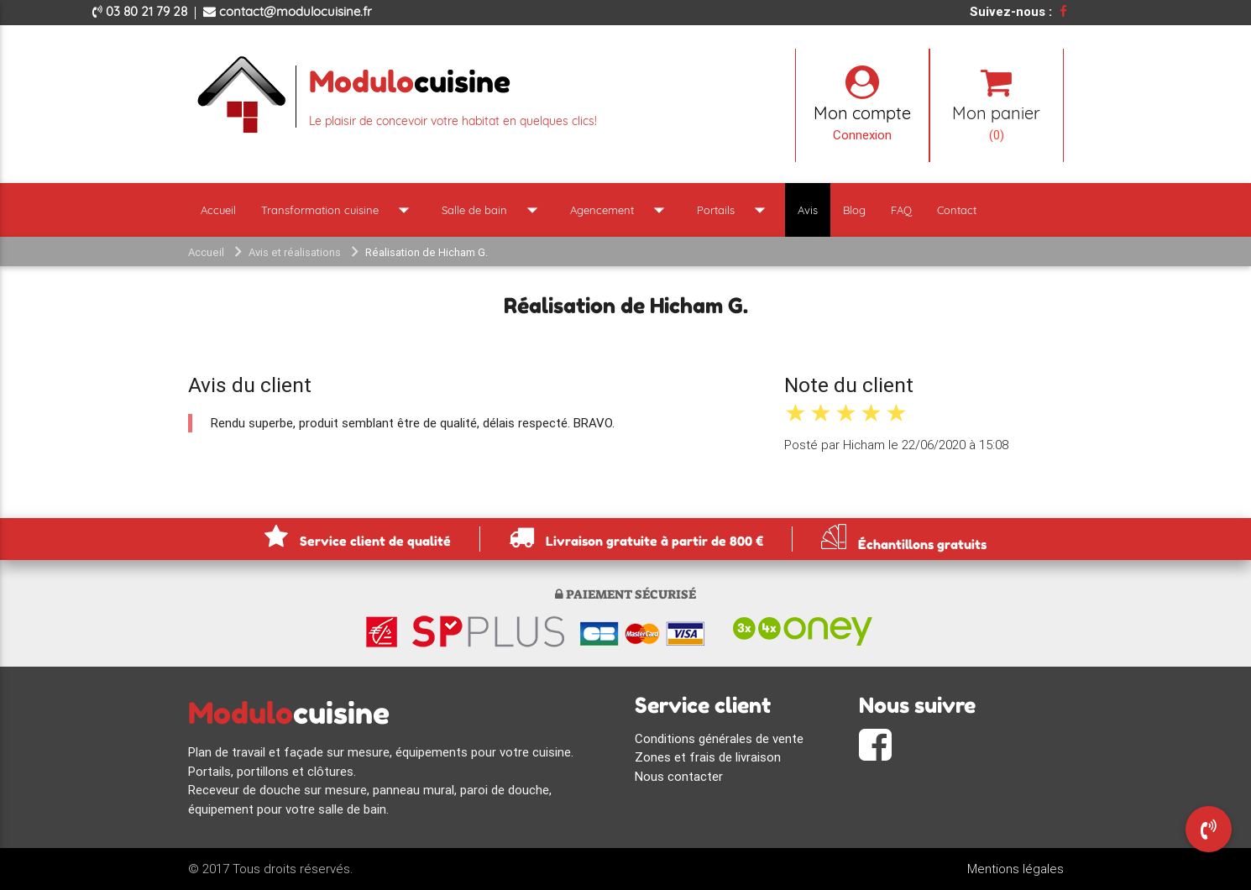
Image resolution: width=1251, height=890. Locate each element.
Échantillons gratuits (904, 537)
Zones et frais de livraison (708, 757)
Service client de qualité (357, 536)
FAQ (901, 210)
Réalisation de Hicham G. (426, 252)
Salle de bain (493, 210)
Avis (808, 210)
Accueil (218, 210)
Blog (854, 210)
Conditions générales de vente (719, 738)
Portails (734, 210)
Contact (956, 210)
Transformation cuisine (338, 210)
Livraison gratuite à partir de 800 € (636, 536)
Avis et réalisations (295, 252)
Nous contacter (679, 776)
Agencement (621, 210)
